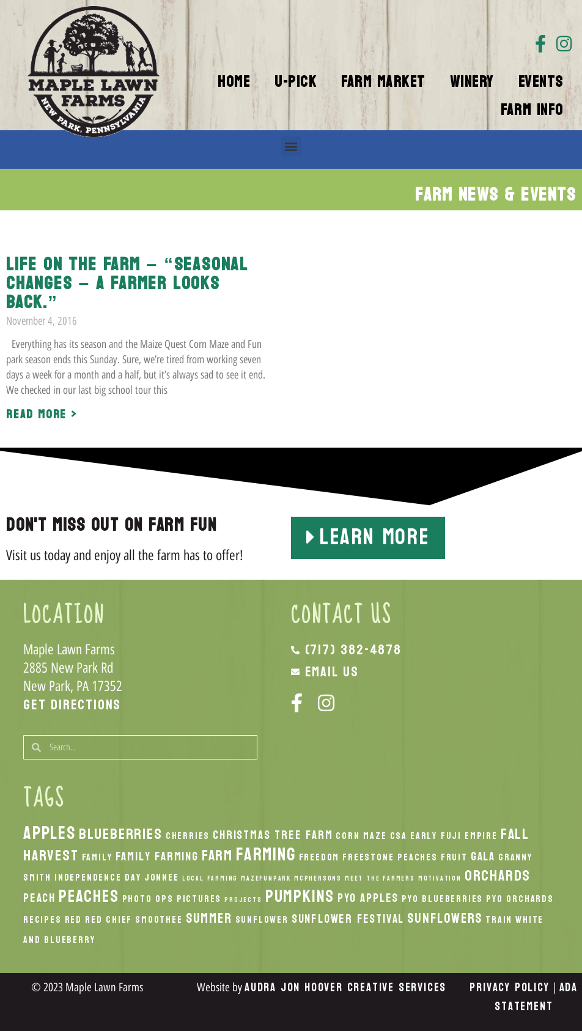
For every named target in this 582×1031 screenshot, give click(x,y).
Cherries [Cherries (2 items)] (188, 835)
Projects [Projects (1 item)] (243, 900)
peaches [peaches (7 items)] (89, 896)
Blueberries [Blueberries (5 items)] (121, 834)
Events (541, 82)
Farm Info (532, 110)
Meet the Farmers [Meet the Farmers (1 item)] (380, 878)
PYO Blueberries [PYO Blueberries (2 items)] (442, 898)
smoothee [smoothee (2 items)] (158, 919)
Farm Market (383, 82)
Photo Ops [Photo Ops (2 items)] (148, 898)
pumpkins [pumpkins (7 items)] (299, 896)
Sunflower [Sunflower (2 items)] (262, 919)
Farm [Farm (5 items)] (217, 855)
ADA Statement (536, 997)
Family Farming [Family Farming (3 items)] (157, 856)
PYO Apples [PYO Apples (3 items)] (368, 898)
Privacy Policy (509, 987)
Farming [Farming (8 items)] (266, 854)
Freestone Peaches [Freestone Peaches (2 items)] (390, 857)
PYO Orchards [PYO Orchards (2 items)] (520, 898)
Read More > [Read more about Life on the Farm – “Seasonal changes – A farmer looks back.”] (42, 415)
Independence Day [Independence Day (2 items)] (97, 877)
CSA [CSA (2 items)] (398, 835)
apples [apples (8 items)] (49, 833)
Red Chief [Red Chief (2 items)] (108, 919)
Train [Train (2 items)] (498, 919)
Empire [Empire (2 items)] (481, 835)
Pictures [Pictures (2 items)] (199, 898)
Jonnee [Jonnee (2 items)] (161, 877)
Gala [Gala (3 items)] (483, 856)
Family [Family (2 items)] (97, 857)
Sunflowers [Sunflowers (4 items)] (444, 918)
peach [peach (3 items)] (39, 898)
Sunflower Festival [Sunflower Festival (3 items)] (348, 918)
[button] (291, 146)
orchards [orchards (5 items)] (498, 875)
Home (234, 82)
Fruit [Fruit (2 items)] (454, 857)
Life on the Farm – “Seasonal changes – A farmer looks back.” (127, 283)
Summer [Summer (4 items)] (209, 918)
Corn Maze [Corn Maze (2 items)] (361, 835)
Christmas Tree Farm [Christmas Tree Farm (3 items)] (273, 835)
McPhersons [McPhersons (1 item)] (318, 878)
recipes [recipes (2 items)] (42, 919)
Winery (472, 82)
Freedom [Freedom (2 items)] (319, 857)
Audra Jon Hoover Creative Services (345, 987)
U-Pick (295, 82)
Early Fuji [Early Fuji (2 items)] (436, 835)
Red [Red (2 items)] (73, 919)
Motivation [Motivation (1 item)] (440, 878)
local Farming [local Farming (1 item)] (210, 878)
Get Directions (72, 704)
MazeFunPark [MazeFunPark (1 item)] (266, 878)
